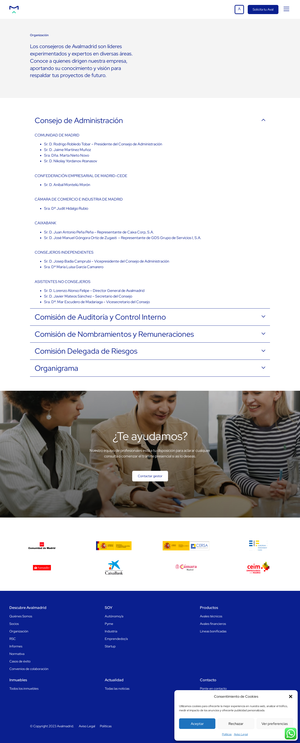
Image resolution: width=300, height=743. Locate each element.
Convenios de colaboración (29, 669)
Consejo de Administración (79, 120)
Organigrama (56, 368)
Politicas (227, 734)
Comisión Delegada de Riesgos (86, 351)
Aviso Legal (241, 734)
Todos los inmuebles (23, 688)
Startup (110, 646)
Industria (111, 631)
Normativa (16, 654)
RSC (12, 639)
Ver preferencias (275, 723)
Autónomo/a (114, 616)
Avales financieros (213, 624)
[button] (290, 696)
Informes (15, 646)
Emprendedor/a (116, 639)
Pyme (109, 624)
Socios (14, 624)
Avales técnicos (211, 616)
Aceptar (197, 723)
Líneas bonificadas (213, 631)
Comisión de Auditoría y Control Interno (100, 317)
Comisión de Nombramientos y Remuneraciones (114, 334)
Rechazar (236, 723)
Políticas (106, 726)
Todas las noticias (117, 688)
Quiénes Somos (20, 616)
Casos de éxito (19, 661)
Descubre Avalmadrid (27, 607)
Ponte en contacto (213, 688)
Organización (18, 631)
